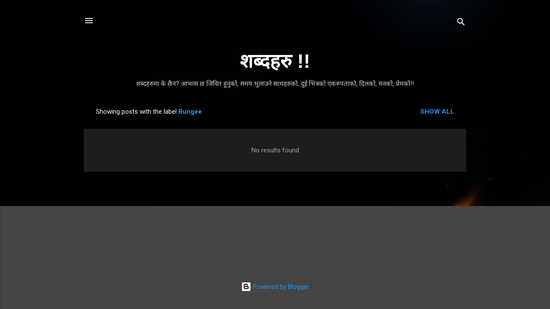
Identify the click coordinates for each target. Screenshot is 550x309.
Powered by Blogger (275, 287)
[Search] (461, 23)
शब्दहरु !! (275, 61)
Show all (437, 111)
